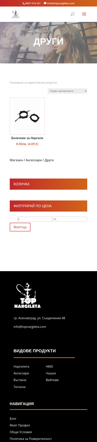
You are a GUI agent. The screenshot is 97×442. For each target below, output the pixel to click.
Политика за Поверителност (31, 439)
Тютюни (20, 387)
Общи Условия (21, 432)
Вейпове (52, 380)
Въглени (20, 380)
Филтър (20, 227)
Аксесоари (34, 160)
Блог (13, 418)
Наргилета (21, 366)
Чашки (51, 373)
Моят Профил (20, 425)
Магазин (16, 160)
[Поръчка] (67, 91)
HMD (49, 366)
